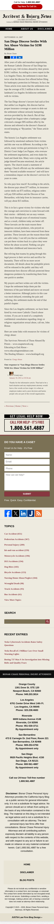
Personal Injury (14, 545)
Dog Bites (11, 567)
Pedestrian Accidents (17, 539)
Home (9, 29)
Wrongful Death (14, 584)
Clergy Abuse (17, 359)
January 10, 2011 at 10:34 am (20, 378)
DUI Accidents (14, 562)
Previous (9, 406)
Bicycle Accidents (15, 573)
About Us (27, 29)
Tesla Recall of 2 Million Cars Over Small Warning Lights (24, 654)
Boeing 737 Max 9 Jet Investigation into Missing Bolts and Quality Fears (23, 663)
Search (47, 623)
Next (26, 406)
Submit (27, 494)
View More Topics (13, 601)
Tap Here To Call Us (27, 6)
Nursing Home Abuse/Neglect (21, 578)
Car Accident (13, 533)
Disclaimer (45, 29)
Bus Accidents (13, 595)
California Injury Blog (27, 18)
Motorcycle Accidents (17, 556)
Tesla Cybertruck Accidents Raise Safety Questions (24, 645)
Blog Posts (27, 883)
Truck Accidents (14, 590)
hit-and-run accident (17, 550)
